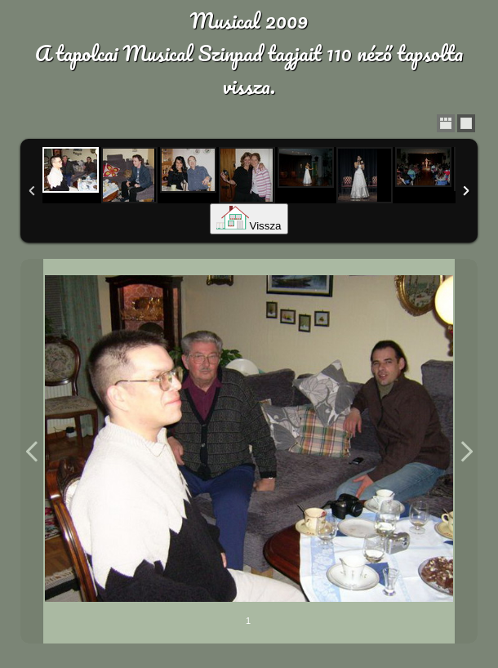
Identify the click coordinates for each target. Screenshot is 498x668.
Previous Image (31, 451)
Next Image (466, 451)
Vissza (248, 226)
